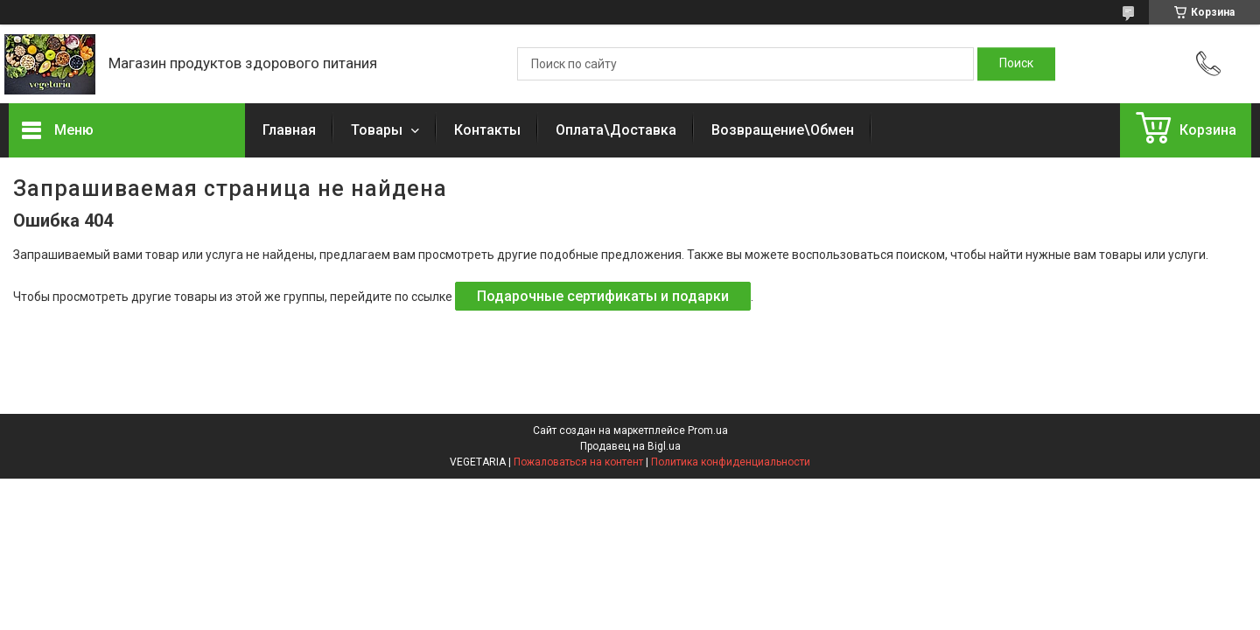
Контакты (487, 130)
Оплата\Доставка (616, 130)
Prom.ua (708, 430)
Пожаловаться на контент (578, 462)
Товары (378, 130)
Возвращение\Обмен (782, 130)
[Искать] (1016, 63)
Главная (289, 130)
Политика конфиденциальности (730, 462)
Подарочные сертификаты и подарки (603, 296)
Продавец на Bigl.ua (630, 446)
